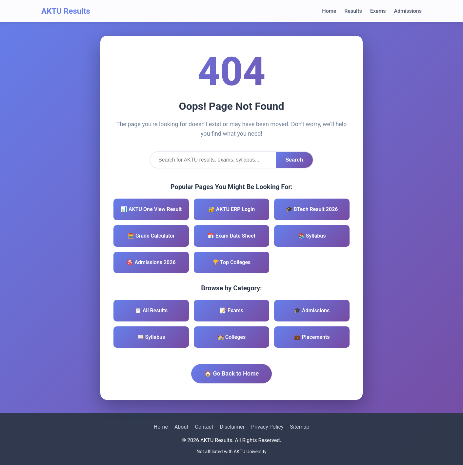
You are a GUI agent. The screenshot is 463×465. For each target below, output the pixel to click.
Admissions (408, 11)
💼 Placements (312, 337)
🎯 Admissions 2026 (151, 262)
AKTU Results (65, 11)
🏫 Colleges (231, 337)
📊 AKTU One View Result (151, 209)
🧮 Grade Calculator (151, 236)
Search (294, 160)
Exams (378, 11)
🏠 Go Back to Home (231, 373)
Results (353, 11)
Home (329, 11)
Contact (204, 427)
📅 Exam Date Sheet (231, 236)
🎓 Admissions (312, 310)
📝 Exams (231, 310)
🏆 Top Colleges (231, 262)
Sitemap (299, 427)
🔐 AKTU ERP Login (231, 209)
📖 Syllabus (151, 337)
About (181, 427)
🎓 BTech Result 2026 (312, 209)
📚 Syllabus (312, 236)
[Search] (213, 160)
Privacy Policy (267, 427)
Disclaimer (232, 427)
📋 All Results (151, 310)
